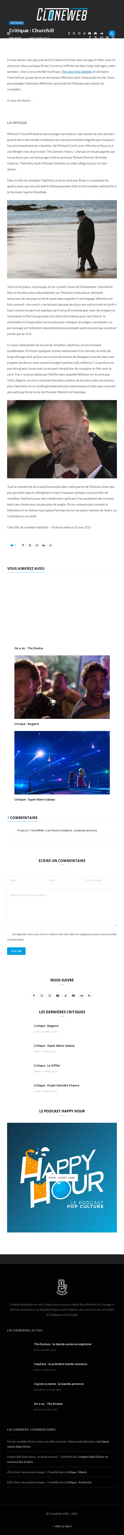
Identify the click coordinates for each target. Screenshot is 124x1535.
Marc (18, 37)
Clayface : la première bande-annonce (60, 1364)
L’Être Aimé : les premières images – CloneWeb (33, 1472)
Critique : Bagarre (26, 724)
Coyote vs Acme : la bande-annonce (58, 1384)
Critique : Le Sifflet (47, 1065)
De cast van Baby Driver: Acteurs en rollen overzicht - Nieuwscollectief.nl (48, 1441)
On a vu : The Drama (28, 648)
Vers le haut (62, 1526)
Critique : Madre (76, 1472)
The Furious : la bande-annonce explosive (62, 1344)
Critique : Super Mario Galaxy (34, 799)
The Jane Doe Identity (76, 71)
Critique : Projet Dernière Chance (56, 1085)
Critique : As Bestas (79, 1482)
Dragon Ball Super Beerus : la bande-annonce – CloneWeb (39, 1456)
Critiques (17, 22)
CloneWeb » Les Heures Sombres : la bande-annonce (63, 830)
